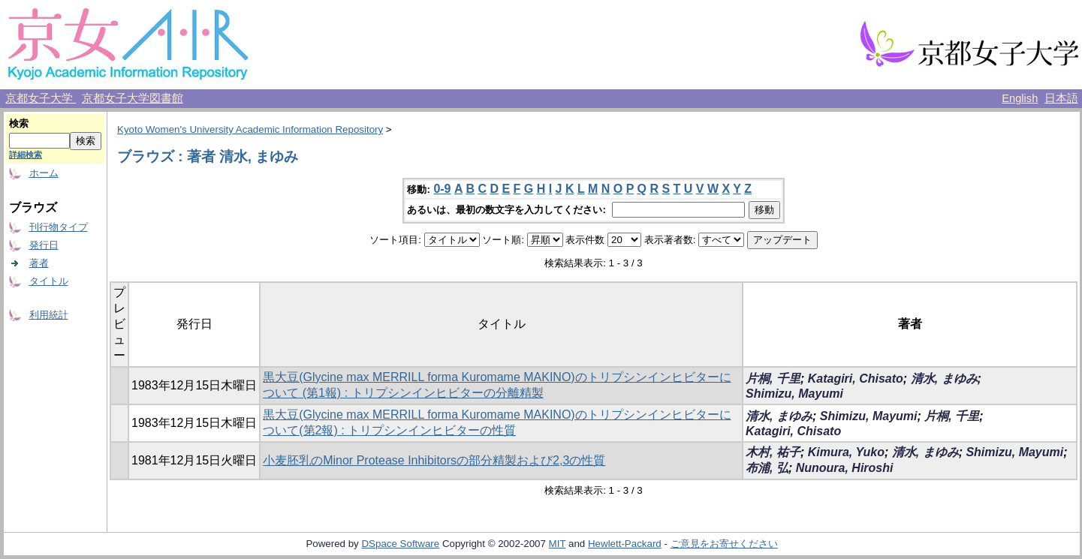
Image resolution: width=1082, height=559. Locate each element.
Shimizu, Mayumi (794, 393)
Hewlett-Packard (625, 543)
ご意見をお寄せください (724, 543)
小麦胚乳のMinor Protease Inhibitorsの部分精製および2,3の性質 (434, 460)
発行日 (44, 245)
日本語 (1061, 98)
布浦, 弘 (767, 467)
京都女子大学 (40, 98)
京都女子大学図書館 (132, 98)
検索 (19, 123)
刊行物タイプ (58, 227)
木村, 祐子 (773, 452)
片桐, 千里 (773, 378)
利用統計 (48, 314)
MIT (557, 543)
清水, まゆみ (944, 378)
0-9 (442, 188)
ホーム (44, 173)
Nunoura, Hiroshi (845, 467)
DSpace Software (400, 543)
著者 (39, 263)
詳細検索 (25, 154)
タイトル (48, 281)
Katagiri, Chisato (855, 378)
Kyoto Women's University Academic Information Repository (250, 129)
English (1020, 98)
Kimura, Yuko (846, 452)
